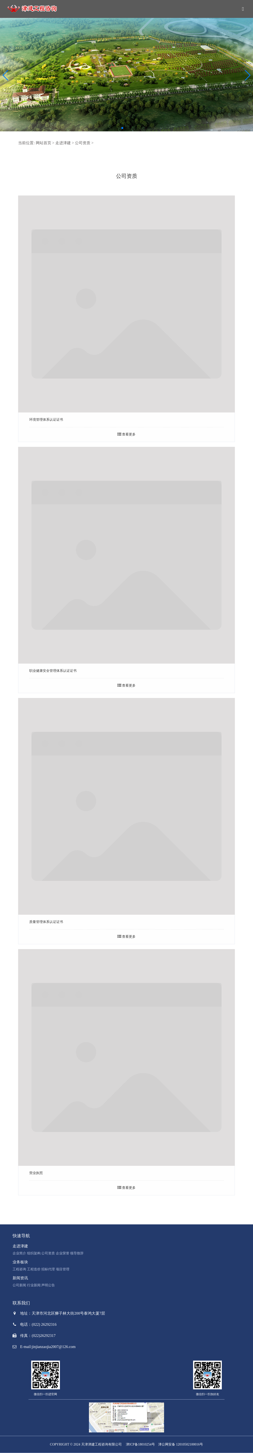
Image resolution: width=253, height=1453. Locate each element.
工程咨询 (19, 1269)
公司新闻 (19, 1285)
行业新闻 (34, 1285)
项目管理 (62, 1269)
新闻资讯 (20, 1278)
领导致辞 (77, 1253)
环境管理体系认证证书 (46, 419)
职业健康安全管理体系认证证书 (53, 671)
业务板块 (20, 1262)
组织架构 (34, 1253)
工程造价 (34, 1269)
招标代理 (48, 1269)
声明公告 (48, 1285)
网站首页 (43, 143)
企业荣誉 (62, 1253)
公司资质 (82, 143)
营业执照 (36, 1173)
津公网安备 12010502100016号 (180, 1444)
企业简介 (19, 1253)
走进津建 (63, 143)
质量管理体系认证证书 (46, 922)
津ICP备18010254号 (140, 1444)
